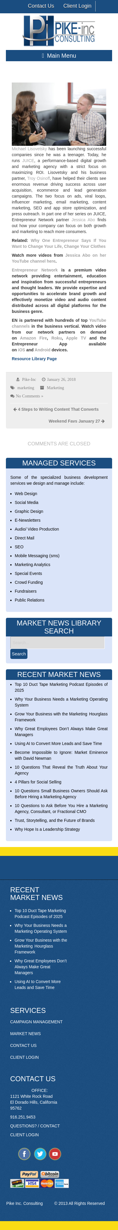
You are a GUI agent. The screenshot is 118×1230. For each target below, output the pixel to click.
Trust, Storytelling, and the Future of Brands (55, 820)
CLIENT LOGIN (24, 1057)
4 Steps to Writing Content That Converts (58, 409)
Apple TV (76, 338)
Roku (56, 338)
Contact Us (41, 6)
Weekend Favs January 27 (74, 421)
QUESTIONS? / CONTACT (35, 1126)
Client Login (77, 6)
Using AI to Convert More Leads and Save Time (58, 743)
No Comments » (29, 396)
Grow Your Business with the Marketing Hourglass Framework (40, 946)
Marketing (55, 388)
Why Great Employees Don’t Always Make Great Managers (40, 967)
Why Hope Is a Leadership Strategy (47, 829)
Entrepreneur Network (35, 270)
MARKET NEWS (25, 1033)
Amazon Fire (33, 338)
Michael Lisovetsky (29, 148)
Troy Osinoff (38, 178)
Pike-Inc (29, 379)
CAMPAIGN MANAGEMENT (36, 1021)
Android (42, 349)
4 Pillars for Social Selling (38, 782)
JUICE (28, 160)
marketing (25, 388)
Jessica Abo (83, 219)
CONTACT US (23, 1045)
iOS (21, 349)
